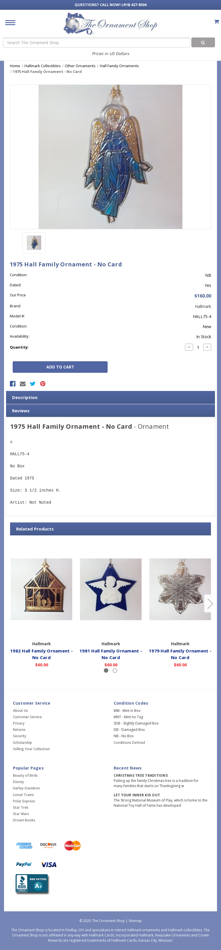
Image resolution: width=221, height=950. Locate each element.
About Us (20, 710)
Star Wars (21, 813)
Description (24, 397)
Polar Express (24, 801)
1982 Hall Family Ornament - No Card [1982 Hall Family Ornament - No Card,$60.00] (41, 654)
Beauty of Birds (25, 775)
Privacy (18, 723)
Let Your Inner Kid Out (137, 795)
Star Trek (20, 807)
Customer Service (27, 716)
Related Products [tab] (35, 529)
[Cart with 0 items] (216, 21)
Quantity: (19, 347)
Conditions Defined (129, 742)
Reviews (21, 410)
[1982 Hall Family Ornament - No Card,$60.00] (41, 589)
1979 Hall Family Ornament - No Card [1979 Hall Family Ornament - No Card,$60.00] (180, 654)
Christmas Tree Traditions (141, 775)
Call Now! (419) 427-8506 (110, 4)
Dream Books (24, 820)
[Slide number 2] (115, 670)
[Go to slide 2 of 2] (11, 603)
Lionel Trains (23, 794)
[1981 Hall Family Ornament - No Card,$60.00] (111, 589)
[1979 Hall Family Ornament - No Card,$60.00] (180, 589)
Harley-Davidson (26, 788)
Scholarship (22, 742)
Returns (19, 729)
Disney (18, 781)
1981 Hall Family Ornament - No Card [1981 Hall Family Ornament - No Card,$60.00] (110, 654)
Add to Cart (41, 630)
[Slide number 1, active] (106, 670)
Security (19, 735)
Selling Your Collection (31, 748)
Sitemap (135, 920)
